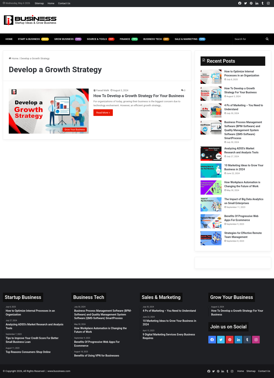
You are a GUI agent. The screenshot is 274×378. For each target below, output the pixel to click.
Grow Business (67, 39)
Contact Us (64, 3)
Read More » (103, 112)
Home (51, 3)
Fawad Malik (102, 90)
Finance (129, 39)
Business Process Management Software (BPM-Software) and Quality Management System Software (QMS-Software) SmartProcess (243, 130)
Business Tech (156, 39)
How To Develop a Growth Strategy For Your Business (138, 96)
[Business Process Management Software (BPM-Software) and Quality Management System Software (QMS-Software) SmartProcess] (211, 127)
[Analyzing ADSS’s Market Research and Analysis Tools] (211, 154)
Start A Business (33, 39)
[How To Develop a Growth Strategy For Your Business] (49, 111)
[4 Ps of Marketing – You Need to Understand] (211, 110)
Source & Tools (101, 39)
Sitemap (39, 3)
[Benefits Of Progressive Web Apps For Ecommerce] (211, 221)
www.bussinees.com (59, 371)
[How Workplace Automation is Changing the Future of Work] (211, 187)
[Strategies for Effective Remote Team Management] (211, 238)
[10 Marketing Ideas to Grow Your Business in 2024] (211, 170)
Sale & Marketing (190, 39)
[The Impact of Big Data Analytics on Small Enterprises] (211, 204)
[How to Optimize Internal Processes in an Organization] (211, 77)
